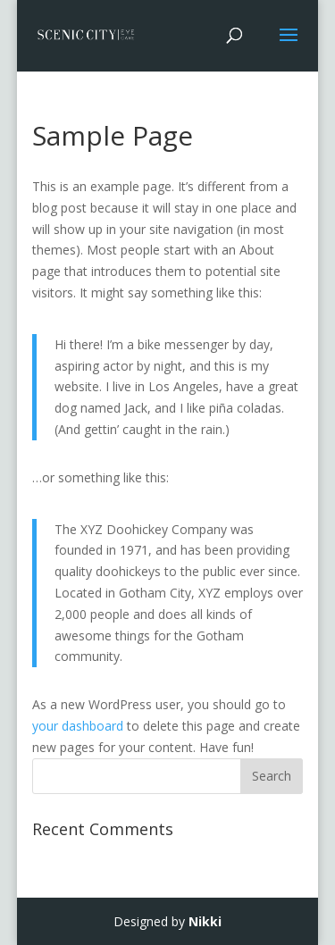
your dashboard (77, 725)
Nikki (205, 921)
